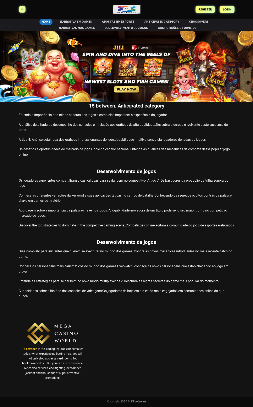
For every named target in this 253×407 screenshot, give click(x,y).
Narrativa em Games (76, 21)
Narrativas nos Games (77, 28)
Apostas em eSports (118, 21)
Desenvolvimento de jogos (126, 28)
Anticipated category (161, 21)
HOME (46, 21)
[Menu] (22, 9)
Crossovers (199, 21)
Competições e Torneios (177, 28)
